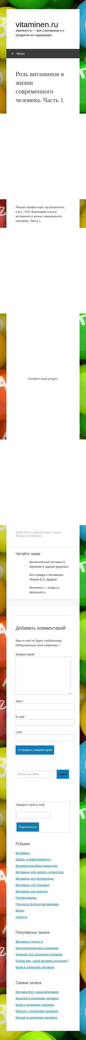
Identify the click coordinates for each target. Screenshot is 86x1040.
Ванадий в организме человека (37, 998)
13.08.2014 (22, 532)
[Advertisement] (43, 156)
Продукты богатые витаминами (37, 904)
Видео (48, 532)
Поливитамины (26, 897)
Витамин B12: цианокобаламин (37, 992)
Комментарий (25, 654)
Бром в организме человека (35, 967)
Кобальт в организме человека (37, 1011)
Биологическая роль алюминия (37, 948)
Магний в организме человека (36, 1017)
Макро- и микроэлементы (33, 859)
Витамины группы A (29, 941)
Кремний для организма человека (39, 954)
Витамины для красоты (32, 891)
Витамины (23, 853)
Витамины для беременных (35, 878)
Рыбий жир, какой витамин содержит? (42, 961)
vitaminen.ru (37, 24)
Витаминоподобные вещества (36, 865)
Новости (21, 917)
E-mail (21, 716)
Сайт (19, 732)
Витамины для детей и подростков (40, 872)
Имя (19, 701)
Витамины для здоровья (32, 885)
